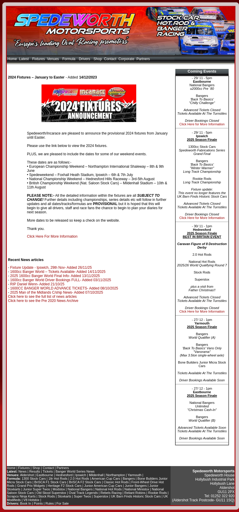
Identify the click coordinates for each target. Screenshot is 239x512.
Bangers (129, 478)
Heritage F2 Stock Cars (64, 485)
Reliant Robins (135, 493)
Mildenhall (96, 475)
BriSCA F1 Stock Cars (50, 482)
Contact (110, 59)
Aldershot (27, 475)
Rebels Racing (111, 493)
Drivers (85, 59)
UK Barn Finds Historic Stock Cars (136, 496)
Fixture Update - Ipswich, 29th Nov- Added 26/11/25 (51, 267)
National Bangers (80, 489)
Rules (50, 503)
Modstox (59, 489)
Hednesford (64, 475)
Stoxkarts (64, 496)
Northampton (115, 475)
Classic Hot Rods (116, 482)
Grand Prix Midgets (31, 485)
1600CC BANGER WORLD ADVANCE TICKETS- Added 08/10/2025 (64, 288)
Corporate (126, 59)
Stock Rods (46, 496)
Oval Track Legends (83, 493)
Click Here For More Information (52, 236)
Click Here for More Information (202, 124)
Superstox (101, 496)
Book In (25, 503)
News (22, 471)
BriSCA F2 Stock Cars (85, 482)
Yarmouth (135, 475)
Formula (69, 59)
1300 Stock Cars (34, 478)
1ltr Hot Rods (57, 478)
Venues (53, 59)
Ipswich (80, 475)
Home (12, 59)
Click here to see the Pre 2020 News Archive (43, 301)
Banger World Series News (75, 471)
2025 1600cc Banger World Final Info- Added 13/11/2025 (55, 276)
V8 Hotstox (31, 500)
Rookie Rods (157, 493)
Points (38, 503)
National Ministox (136, 489)
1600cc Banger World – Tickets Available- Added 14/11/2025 (57, 272)
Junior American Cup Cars (103, 485)
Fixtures (38, 59)
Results (34, 471)
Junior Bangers (136, 485)
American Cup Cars (106, 478)
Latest (24, 59)
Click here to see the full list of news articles (42, 297)
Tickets (48, 471)
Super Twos (82, 496)
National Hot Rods (108, 489)
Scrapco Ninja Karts (21, 496)
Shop (98, 59)
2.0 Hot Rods (79, 478)
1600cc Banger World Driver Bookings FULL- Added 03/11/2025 (60, 280)
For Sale (63, 503)
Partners (143, 59)
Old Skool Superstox (51, 493)
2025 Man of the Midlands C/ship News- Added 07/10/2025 (56, 292)
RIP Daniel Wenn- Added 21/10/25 (37, 284)
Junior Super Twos (36, 489)
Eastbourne (44, 475)
